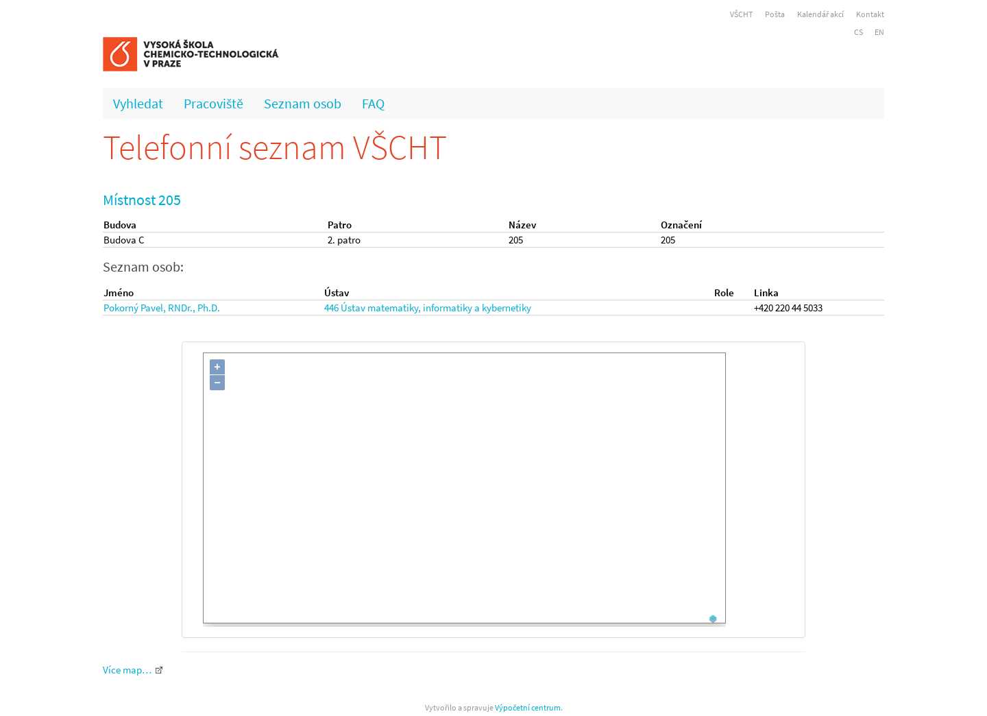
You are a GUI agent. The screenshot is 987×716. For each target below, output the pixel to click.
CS (858, 32)
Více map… (127, 669)
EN (879, 32)
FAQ (373, 103)
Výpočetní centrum (528, 707)
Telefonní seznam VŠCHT (275, 147)
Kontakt (870, 14)
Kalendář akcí (820, 14)
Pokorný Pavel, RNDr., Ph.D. (161, 307)
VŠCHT (741, 14)
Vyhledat (138, 103)
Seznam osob (302, 103)
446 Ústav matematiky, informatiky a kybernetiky (427, 307)
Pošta (775, 14)
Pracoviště (213, 103)
